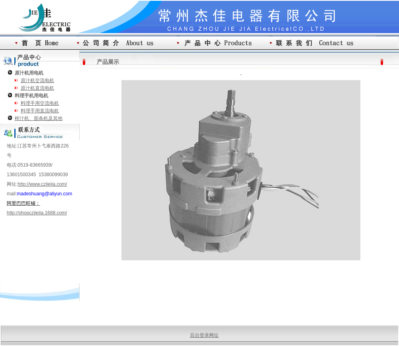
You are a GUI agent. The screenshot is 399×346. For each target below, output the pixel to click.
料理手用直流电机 (40, 111)
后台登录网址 (204, 335)
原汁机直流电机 (37, 88)
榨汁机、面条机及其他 (39, 118)
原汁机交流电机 (37, 80)
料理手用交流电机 (40, 103)
